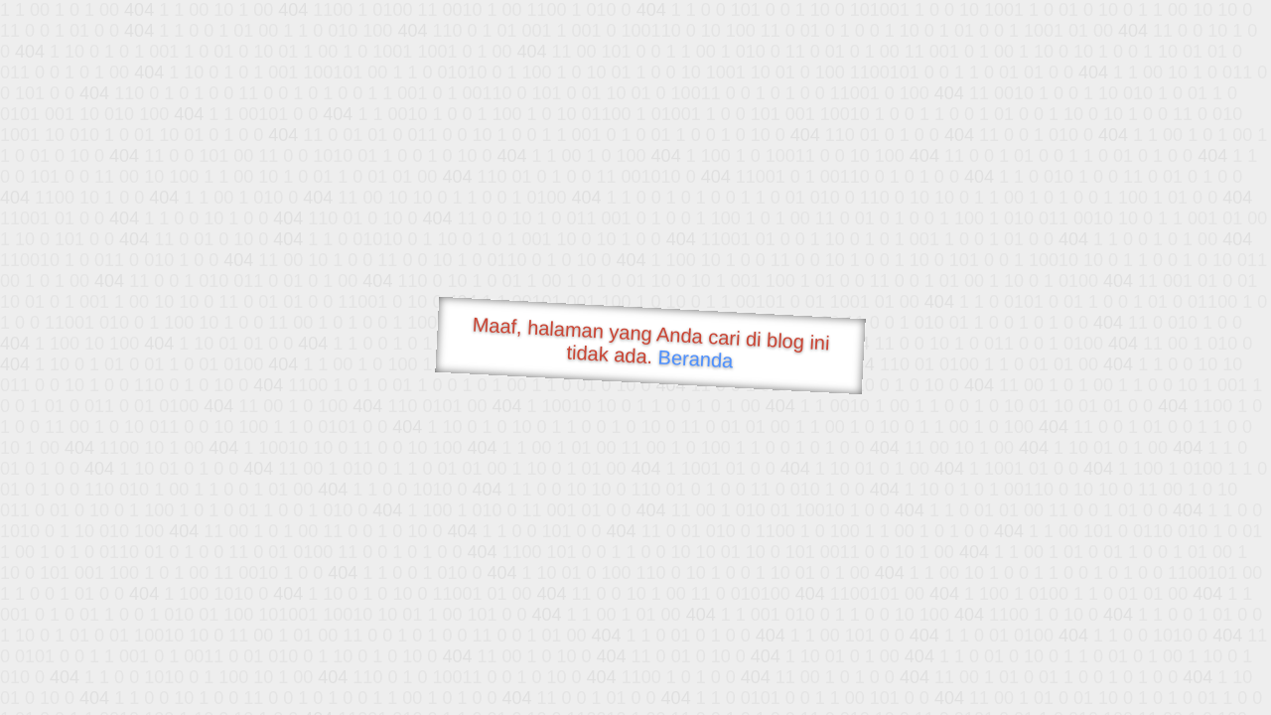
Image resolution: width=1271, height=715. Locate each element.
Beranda (695, 358)
